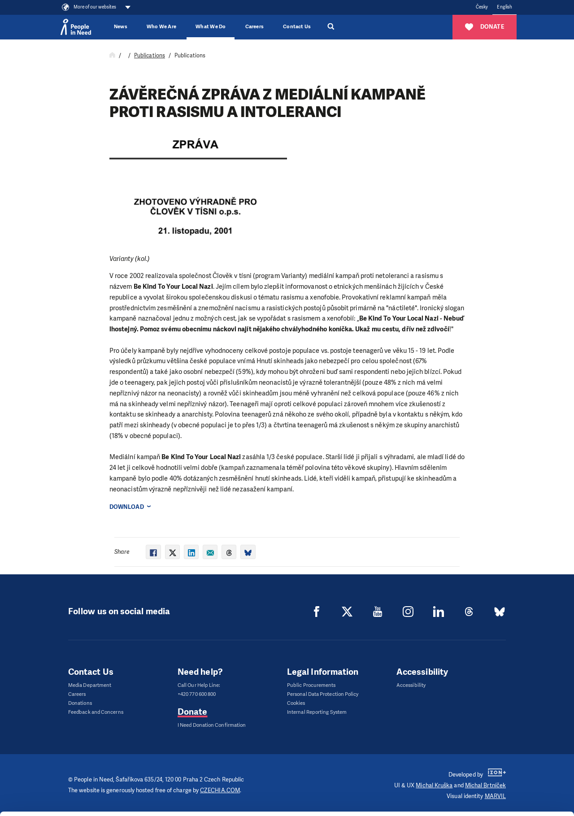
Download (126, 507)
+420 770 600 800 (197, 694)
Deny (499, 786)
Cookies (296, 703)
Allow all (499, 741)
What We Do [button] (211, 26)
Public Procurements (311, 685)
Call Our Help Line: (199, 685)
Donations (80, 703)
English (504, 7)
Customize (499, 764)
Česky (482, 7)
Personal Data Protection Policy (322, 694)
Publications (149, 55)
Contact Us (297, 26)
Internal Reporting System (317, 712)
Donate (192, 711)
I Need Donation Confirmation (212, 725)
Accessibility (411, 685)
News (120, 26)
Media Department (89, 685)
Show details (138, 804)
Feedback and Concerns (95, 712)
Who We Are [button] (161, 26)
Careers (254, 26)
